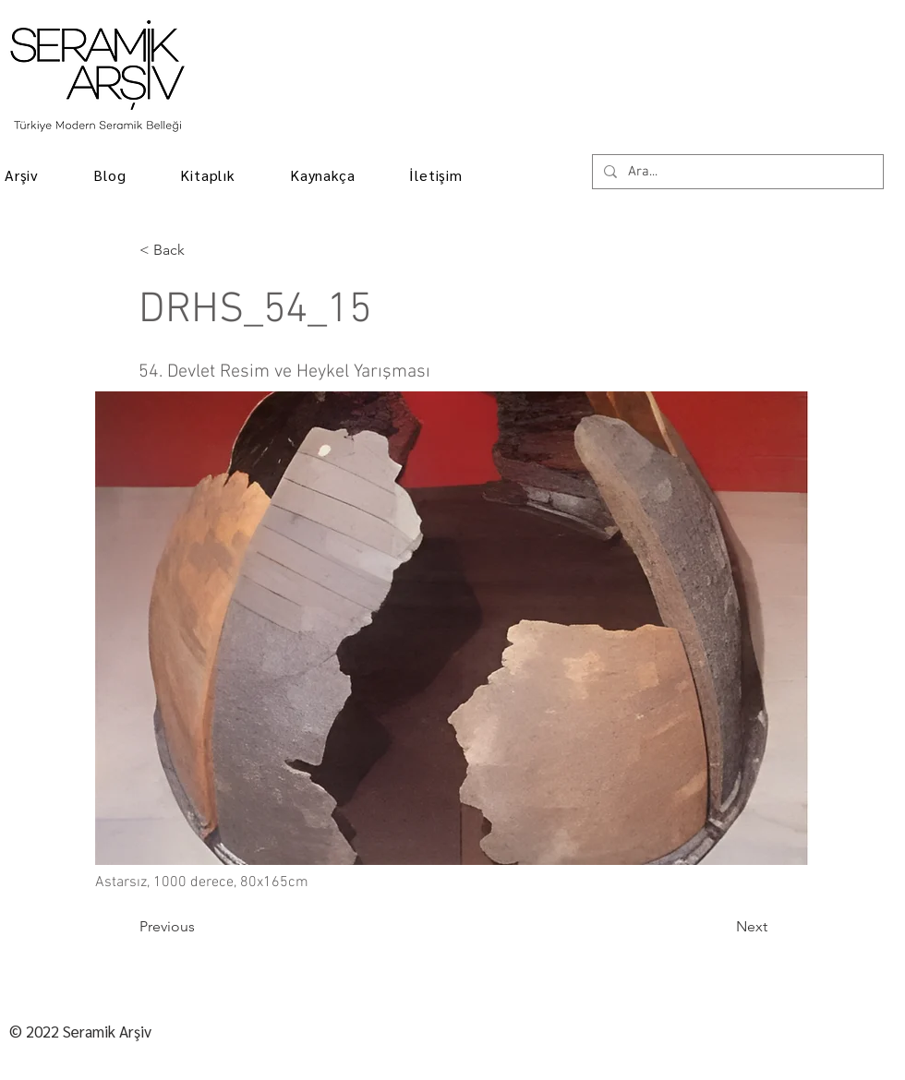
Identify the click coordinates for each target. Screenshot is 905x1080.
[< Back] (200, 250)
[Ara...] (736, 172)
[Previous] (200, 926)
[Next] (721, 926)
